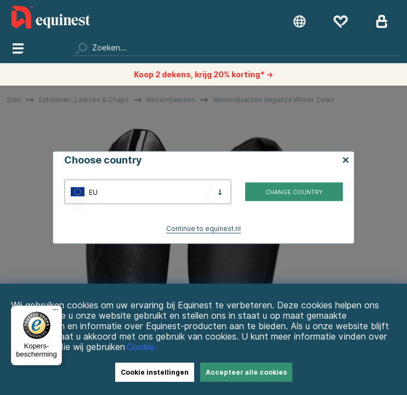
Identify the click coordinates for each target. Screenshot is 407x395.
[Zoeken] (236, 48)
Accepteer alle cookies (246, 372)
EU (93, 192)
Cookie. (142, 347)
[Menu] (55, 312)
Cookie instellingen (155, 372)
